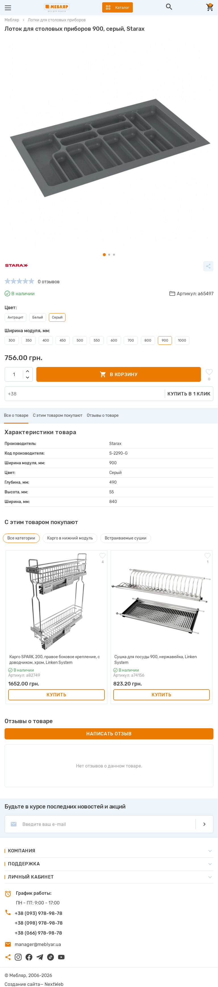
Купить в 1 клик (189, 394)
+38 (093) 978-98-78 (38, 913)
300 (12, 340)
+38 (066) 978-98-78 (38, 933)
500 (80, 340)
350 (29, 340)
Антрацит (15, 317)
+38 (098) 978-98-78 (39, 923)
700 (131, 340)
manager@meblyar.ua (38, 944)
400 (46, 340)
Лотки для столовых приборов (57, 20)
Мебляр (12, 20)
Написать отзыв (108, 733)
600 (114, 340)
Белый (37, 317)
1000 (182, 340)
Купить (56, 694)
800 (147, 340)
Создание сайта (22, 984)
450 (63, 340)
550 (97, 340)
